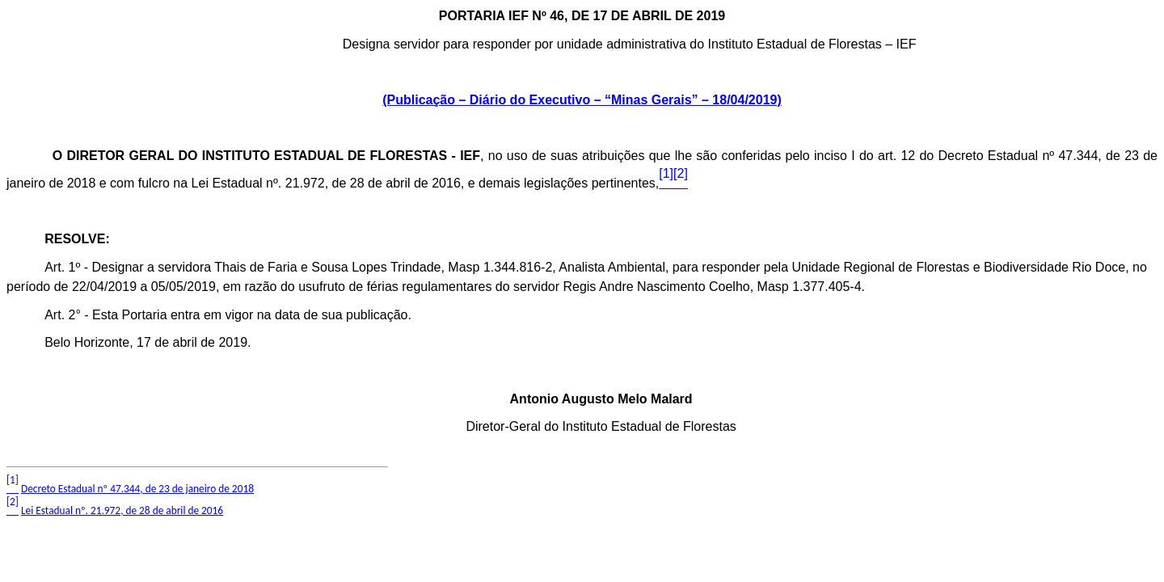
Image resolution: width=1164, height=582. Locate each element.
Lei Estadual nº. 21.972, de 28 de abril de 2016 (122, 510)
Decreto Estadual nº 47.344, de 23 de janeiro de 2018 (137, 489)
